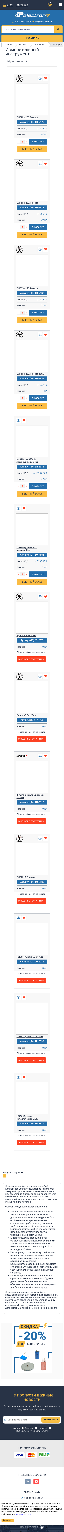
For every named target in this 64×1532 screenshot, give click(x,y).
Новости (43, 1428)
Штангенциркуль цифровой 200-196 (30, 796)
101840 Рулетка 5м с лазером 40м (27, 548)
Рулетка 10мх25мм (26, 635)
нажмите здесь (23, 1514)
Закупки (29, 1428)
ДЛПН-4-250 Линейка (27, 203)
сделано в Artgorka (29, 1527)
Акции (16, 1428)
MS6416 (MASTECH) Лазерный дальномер (27, 460)
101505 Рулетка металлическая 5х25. (27, 1117)
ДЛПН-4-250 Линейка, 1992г (30, 374)
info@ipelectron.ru (42, 22)
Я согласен (7, 1520)
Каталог (31, 38)
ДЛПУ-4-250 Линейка (27, 288)
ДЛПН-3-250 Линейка (27, 117)
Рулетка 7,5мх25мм (26, 715)
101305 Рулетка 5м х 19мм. (30, 957)
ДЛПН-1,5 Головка (26, 877)
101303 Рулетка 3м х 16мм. (30, 1036)
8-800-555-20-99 (21, 22)
